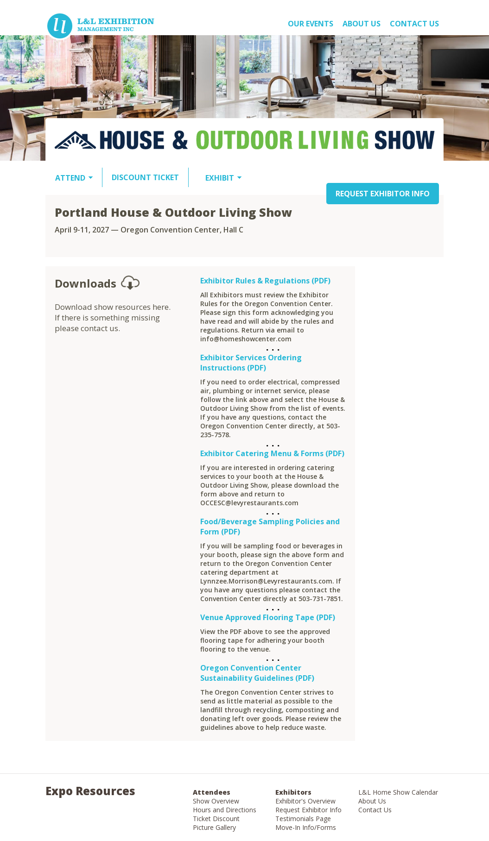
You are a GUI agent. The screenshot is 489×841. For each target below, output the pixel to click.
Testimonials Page (303, 818)
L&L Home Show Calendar (398, 792)
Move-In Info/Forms (305, 827)
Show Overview (216, 801)
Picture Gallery (214, 827)
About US (362, 24)
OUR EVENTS (310, 24)
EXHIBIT (219, 178)
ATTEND (70, 178)
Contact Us (414, 24)
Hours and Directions (224, 809)
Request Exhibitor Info (308, 809)
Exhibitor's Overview (305, 801)
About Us (372, 801)
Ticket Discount (216, 818)
